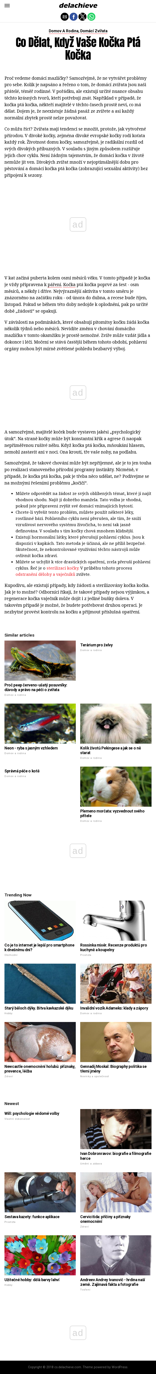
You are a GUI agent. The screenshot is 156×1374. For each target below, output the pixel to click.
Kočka (69, 284)
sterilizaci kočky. (63, 568)
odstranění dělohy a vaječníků (45, 574)
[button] (7, 5)
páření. (55, 284)
